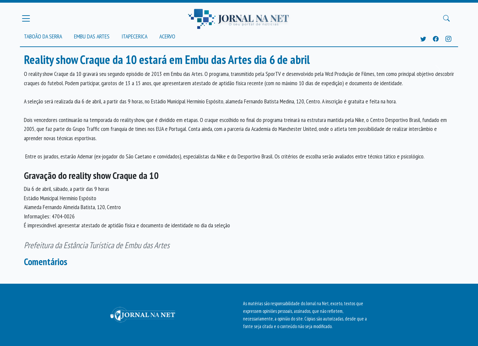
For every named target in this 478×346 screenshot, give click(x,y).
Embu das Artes (92, 36)
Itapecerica (134, 36)
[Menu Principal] (26, 18)
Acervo (167, 36)
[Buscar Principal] (446, 19)
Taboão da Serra (43, 36)
